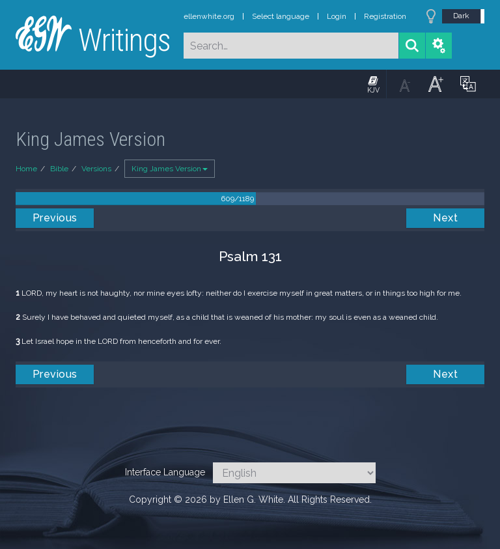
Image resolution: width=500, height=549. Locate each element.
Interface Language (165, 472)
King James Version (170, 168)
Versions (96, 168)
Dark (461, 15)
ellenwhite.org (209, 16)
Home (26, 168)
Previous (55, 218)
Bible (59, 168)
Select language (280, 16)
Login (336, 16)
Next (445, 218)
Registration (385, 16)
